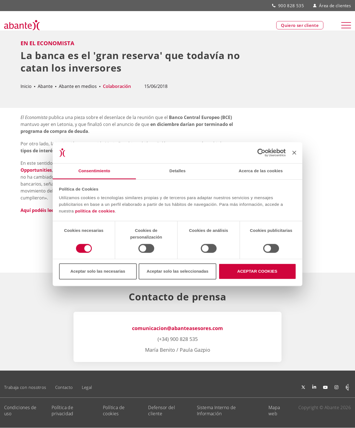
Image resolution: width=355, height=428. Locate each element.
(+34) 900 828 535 (178, 339)
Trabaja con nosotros (25, 387)
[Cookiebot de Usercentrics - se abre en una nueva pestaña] (261, 152)
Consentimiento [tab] (94, 171)
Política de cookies (114, 410)
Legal (87, 387)
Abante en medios (78, 86)
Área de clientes (332, 5)
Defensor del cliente (161, 410)
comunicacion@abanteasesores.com (177, 328)
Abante (45, 86)
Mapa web (274, 410)
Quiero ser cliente (300, 25)
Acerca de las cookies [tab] (261, 171)
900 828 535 (291, 5)
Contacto (64, 387)
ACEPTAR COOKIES (257, 271)
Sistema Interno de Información (216, 410)
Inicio (26, 86)
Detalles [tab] (177, 171)
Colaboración (117, 86)
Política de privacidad (62, 410)
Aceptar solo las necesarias (97, 271)
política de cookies (95, 211)
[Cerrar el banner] (294, 153)
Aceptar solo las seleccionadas (178, 271)
